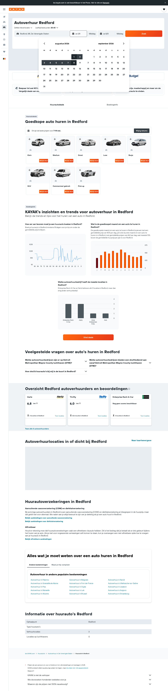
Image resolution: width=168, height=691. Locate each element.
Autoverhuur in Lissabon (117, 587)
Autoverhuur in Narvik (116, 580)
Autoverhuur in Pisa (38, 587)
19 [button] (56, 74)
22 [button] (74, 74)
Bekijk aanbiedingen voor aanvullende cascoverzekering (48, 518)
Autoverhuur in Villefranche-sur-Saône (123, 583)
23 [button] (80, 74)
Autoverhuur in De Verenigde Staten (60, 653)
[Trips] (4, 51)
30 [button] (80, 80)
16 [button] (80, 68)
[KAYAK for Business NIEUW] (4, 44)
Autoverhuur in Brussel (78, 594)
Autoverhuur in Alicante (40, 594)
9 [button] (80, 62)
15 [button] (74, 68)
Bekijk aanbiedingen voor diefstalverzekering (44, 521)
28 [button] (68, 80)
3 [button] (44, 62)
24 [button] (44, 80)
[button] (165, 2)
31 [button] (44, 86)
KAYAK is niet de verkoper (90, 675)
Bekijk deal (44, 160)
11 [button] (50, 68)
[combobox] (23, 27)
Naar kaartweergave (141, 440)
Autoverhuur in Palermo (40, 580)
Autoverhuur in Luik (76, 590)
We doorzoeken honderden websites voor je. (90, 679)
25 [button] (50, 80)
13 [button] (62, 68)
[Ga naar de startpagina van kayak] (16, 9)
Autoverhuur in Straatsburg (118, 594)
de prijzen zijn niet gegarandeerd (77, 668)
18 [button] (50, 74)
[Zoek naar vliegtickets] (4, 16)
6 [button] (62, 62)
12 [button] (56, 68)
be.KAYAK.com (30, 653)
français (106, 3)
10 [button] (44, 68)
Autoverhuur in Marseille (40, 590)
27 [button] (62, 80)
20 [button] (62, 74)
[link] (88, 337)
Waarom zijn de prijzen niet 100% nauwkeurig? (90, 684)
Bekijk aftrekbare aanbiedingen (38, 539)
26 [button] (56, 80)
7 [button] (68, 62)
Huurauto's (41, 653)
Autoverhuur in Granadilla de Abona (44, 583)
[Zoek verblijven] (4, 22)
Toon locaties (59, 416)
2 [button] (80, 57)
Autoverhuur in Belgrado (78, 580)
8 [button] (74, 62)
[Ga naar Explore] (4, 34)
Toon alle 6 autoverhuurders (37, 429)
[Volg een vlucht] (4, 39)
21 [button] (68, 74)
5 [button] (56, 62)
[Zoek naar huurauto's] (4, 27)
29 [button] (74, 80)
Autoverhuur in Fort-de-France (81, 583)
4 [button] (50, 62)
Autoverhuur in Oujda (77, 587)
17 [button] (44, 74)
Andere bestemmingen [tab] (38, 565)
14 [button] (68, 68)
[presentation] (129, 389)
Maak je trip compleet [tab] (61, 565)
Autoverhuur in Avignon (117, 590)
